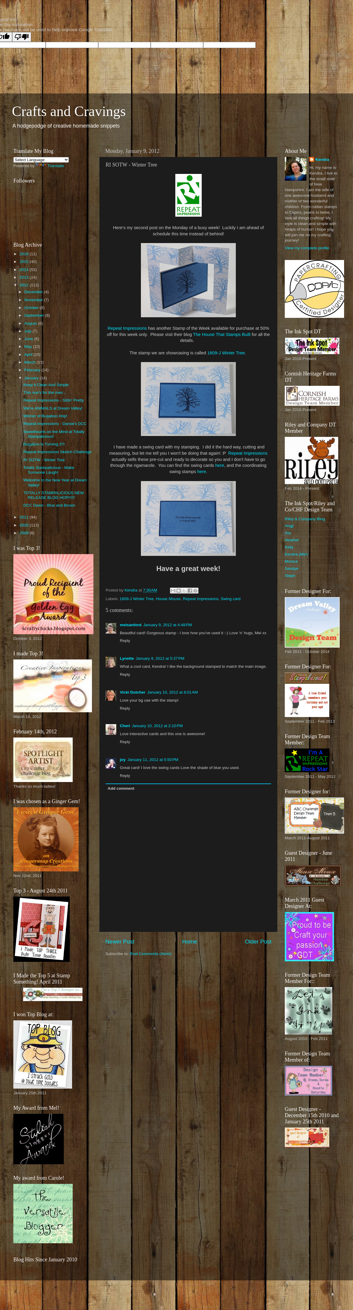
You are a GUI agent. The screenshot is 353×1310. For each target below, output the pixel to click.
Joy (288, 533)
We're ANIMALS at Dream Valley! (52, 408)
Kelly (289, 547)
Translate (50, 166)
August (31, 323)
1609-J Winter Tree (226, 353)
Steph (290, 575)
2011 (25, 517)
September (34, 315)
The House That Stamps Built (222, 334)
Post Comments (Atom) (150, 953)
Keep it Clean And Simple (46, 385)
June (29, 339)
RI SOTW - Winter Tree (44, 460)
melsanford (130, 625)
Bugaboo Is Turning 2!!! (44, 444)
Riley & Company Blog (305, 519)
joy (123, 759)
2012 (25, 285)
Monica (291, 561)
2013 (25, 277)
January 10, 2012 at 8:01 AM (172, 692)
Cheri (125, 726)
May (28, 346)
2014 (25, 269)
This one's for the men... (44, 392)
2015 (25, 261)
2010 (25, 525)
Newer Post (119, 941)
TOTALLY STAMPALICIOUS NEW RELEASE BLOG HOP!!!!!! (53, 495)
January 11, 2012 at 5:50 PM (153, 759)
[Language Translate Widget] (41, 160)
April (29, 354)
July (28, 331)
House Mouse (168, 599)
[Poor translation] (21, 37)
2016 (25, 254)
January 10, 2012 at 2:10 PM (157, 726)
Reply (125, 640)
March (30, 362)
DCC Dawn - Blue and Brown (49, 505)
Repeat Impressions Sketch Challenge (57, 452)
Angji (289, 526)
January (32, 378)
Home (189, 941)
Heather (292, 540)
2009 (25, 533)
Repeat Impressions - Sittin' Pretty (53, 400)
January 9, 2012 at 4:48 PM (167, 625)
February (33, 370)
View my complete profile (307, 248)
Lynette (127, 658)
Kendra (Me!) (296, 554)
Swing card (231, 599)
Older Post (258, 941)
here (219, 465)
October (32, 307)
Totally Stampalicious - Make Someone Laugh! (48, 470)
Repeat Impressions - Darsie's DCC (55, 423)
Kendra (322, 159)
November (34, 300)
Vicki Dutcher (132, 692)
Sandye (291, 568)
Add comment (121, 788)
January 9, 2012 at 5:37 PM (160, 658)
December (34, 292)
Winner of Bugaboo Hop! (45, 416)
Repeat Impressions (127, 328)
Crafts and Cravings (69, 111)
